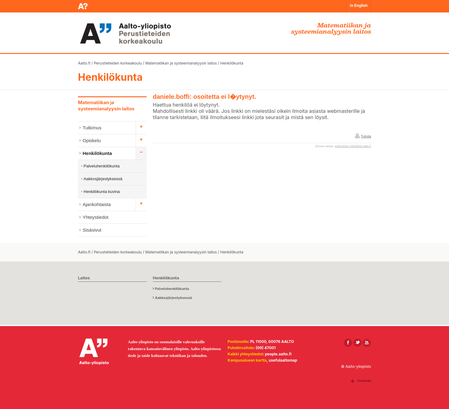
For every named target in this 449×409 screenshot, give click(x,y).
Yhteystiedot (96, 217)
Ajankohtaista (97, 204)
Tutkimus (92, 127)
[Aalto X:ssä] (357, 343)
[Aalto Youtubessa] (367, 343)
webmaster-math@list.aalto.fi (353, 146)
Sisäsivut (92, 230)
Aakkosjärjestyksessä (103, 178)
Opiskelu (92, 140)
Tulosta (366, 136)
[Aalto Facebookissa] (348, 343)
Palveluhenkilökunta (102, 166)
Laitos (84, 277)
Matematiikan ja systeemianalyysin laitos (181, 63)
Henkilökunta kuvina (102, 191)
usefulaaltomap (283, 360)
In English (359, 5)
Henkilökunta (231, 63)
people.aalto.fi (278, 354)
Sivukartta (364, 381)
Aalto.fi (84, 63)
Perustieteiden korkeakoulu (118, 63)
